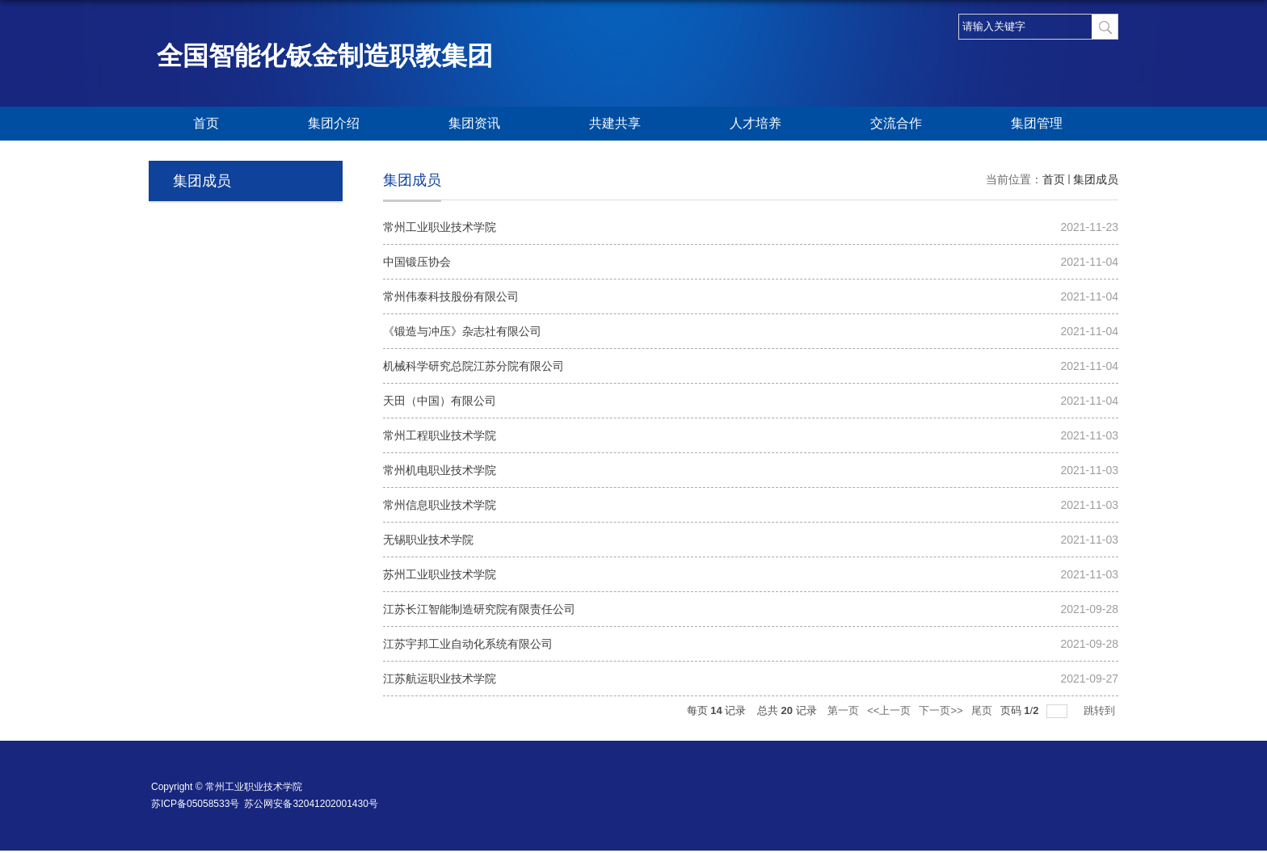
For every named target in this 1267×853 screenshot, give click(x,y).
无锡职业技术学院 (428, 539)
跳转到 (1101, 710)
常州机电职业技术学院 (439, 470)
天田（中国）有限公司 (439, 400)
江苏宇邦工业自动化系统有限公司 (468, 643)
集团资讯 (474, 123)
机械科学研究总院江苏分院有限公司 (473, 365)
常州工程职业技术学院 (439, 435)
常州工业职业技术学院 (439, 227)
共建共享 (615, 123)
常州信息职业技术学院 (439, 504)
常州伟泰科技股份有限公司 (451, 296)
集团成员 (1095, 179)
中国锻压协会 (417, 261)
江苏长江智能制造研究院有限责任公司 (479, 609)
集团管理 (1037, 123)
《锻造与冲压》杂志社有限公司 (462, 331)
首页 (206, 123)
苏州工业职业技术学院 (439, 574)
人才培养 (755, 123)
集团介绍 (334, 123)
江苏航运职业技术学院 (439, 678)
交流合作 (896, 123)
